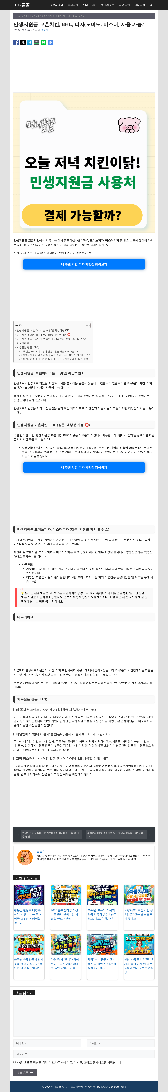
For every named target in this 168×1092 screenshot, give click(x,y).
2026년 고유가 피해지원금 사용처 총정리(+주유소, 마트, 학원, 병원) (101, 915)
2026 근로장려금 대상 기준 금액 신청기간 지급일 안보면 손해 (64, 915)
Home (18, 16)
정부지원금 (56, 5)
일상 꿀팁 (124, 5)
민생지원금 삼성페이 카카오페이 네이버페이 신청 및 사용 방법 (50, 835)
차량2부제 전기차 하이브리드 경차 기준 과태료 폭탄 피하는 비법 (65, 964)
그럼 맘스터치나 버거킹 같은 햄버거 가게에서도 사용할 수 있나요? (54, 359)
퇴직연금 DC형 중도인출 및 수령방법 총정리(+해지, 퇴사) (115, 835)
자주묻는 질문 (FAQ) (28, 347)
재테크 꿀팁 (89, 5)
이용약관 (90, 1087)
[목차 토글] (86, 325)
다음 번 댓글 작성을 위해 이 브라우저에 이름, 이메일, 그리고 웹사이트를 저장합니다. (69, 1062)
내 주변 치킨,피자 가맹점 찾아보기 (84, 264)
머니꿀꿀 (21, 5)
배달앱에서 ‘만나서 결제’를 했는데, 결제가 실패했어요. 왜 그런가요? (55, 355)
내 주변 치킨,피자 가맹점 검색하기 (84, 467)
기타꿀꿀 (140, 5)
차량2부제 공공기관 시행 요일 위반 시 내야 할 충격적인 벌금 (101, 964)
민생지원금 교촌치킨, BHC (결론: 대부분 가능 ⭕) (44, 334)
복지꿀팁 (73, 5)
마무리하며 (23, 343)
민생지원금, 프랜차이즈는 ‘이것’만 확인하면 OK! (43, 330)
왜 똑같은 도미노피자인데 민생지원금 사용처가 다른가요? (50, 351)
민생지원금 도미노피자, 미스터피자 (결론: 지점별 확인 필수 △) (51, 338)
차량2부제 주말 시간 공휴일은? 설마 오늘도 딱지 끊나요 (138, 915)
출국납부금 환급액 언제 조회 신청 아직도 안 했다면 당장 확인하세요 (28, 964)
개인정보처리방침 (73, 1087)
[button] (151, 5)
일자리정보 (107, 5)
